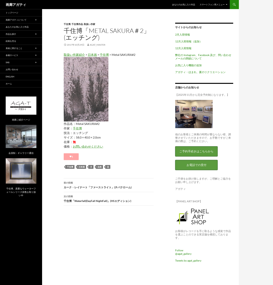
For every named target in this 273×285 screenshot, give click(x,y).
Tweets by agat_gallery (188, 260)
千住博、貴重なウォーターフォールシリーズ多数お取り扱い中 (21, 192)
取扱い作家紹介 (74, 54)
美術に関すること (14, 48)
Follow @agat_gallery (183, 252)
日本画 (92, 54)
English (10, 76)
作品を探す (11, 34)
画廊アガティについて (16, 20)
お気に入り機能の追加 (188, 65)
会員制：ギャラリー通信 (21, 153)
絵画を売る (11, 41)
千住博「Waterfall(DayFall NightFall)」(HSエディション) (109, 198)
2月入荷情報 (182, 34)
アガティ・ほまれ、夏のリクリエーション (200, 72)
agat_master (97, 44)
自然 (99, 167)
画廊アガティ (16, 4)
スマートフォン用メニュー (212, 4)
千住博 (67, 24)
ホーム (9, 83)
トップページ (12, 12)
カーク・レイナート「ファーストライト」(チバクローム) (109, 185)
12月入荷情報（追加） (188, 41)
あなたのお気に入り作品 (183, 4)
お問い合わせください (88, 146)
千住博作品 (77, 24)
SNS (7, 62)
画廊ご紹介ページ (21, 119)
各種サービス (12, 55)
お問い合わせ (12, 69)
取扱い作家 (89, 24)
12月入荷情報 (183, 48)
